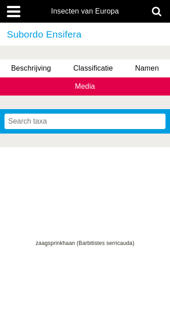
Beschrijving (31, 68)
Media (85, 86)
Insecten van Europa (85, 11)
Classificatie (93, 68)
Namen (147, 68)
